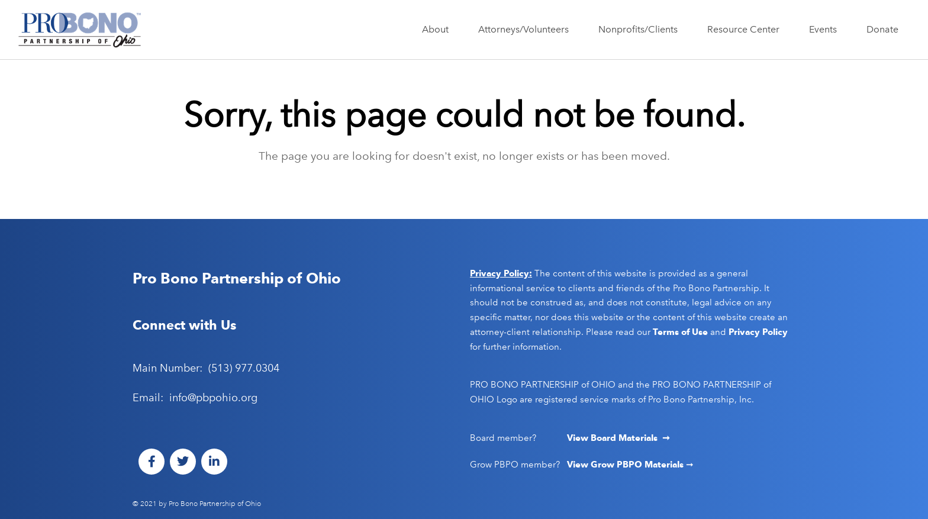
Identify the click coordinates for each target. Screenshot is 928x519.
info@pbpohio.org (213, 397)
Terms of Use (680, 332)
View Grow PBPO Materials (626, 464)
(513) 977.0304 (243, 368)
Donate (882, 29)
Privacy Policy (758, 332)
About (438, 30)
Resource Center (746, 30)
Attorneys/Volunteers (526, 30)
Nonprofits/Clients (641, 30)
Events (826, 30)
